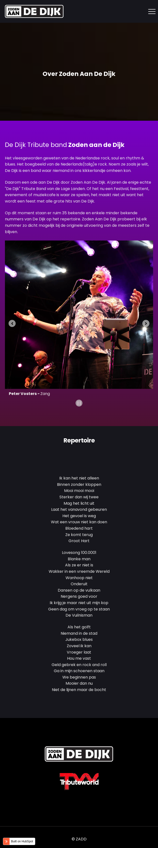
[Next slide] (145, 323)
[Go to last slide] (12, 323)
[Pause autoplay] (79, 403)
